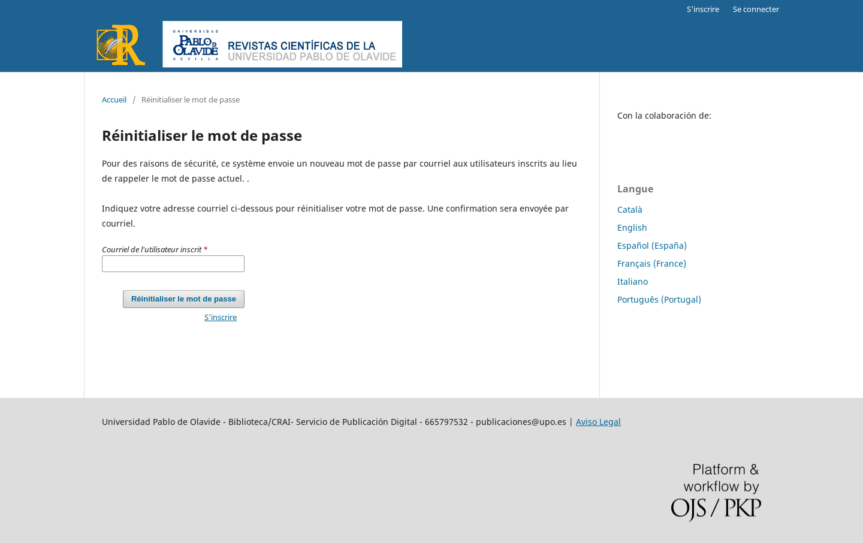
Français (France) (651, 263)
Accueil (114, 99)
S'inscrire (703, 9)
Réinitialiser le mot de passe (183, 298)
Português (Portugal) (659, 299)
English (632, 227)
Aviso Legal (598, 421)
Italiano (632, 281)
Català (629, 209)
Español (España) (652, 245)
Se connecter (756, 9)
